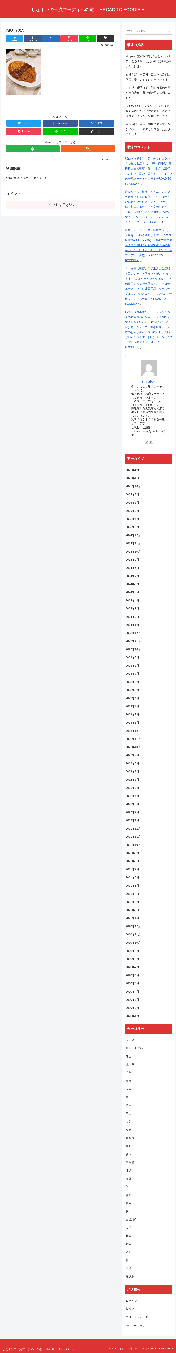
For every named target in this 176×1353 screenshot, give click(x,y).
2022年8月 (132, 763)
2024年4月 (132, 600)
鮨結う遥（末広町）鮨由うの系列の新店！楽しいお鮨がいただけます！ (148, 77)
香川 (128, 1252)
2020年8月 (132, 959)
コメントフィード (137, 1317)
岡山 (128, 1113)
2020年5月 (132, 983)
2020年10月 (133, 942)
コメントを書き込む (60, 205)
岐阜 (128, 1105)
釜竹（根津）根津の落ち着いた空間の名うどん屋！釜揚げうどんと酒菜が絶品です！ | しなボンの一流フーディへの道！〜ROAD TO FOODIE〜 (148, 212)
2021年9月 (132, 853)
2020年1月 (132, 1016)
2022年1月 (132, 820)
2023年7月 (132, 673)
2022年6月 (132, 779)
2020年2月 (132, 1007)
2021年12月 (133, 828)
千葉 (128, 1072)
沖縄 (128, 1170)
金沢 (128, 1227)
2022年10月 (133, 747)
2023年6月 (132, 681)
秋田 (128, 1211)
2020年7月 (132, 967)
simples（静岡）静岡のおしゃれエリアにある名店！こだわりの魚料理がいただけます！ (149, 61)
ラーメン (131, 1040)
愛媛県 (130, 1138)
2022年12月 (133, 730)
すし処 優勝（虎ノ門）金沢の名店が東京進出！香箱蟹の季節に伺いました (148, 92)
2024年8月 (132, 567)
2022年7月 (132, 771)
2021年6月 (132, 877)
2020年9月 (132, 950)
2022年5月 (132, 787)
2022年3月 (132, 804)
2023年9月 (132, 657)
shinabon (149, 381)
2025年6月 (132, 502)
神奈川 (130, 1195)
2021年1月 (132, 918)
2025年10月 (133, 486)
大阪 (128, 1089)
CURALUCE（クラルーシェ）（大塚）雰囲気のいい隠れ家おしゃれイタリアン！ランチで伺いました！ (148, 111)
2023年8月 (132, 665)
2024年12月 (133, 535)
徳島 (128, 1129)
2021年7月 (132, 869)
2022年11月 (133, 739)
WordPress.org (135, 1325)
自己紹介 (131, 1219)
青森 (128, 1244)
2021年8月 (132, 861)
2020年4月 (132, 991)
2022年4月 (132, 796)
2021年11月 (133, 836)
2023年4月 (132, 698)
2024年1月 (132, 624)
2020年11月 (133, 934)
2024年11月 (133, 543)
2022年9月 (132, 755)
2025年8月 (132, 494)
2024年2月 (132, 616)
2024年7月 (132, 576)
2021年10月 (133, 845)
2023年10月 (133, 649)
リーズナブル (134, 1048)
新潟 (128, 1154)
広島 (128, 1121)
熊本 (128, 1186)
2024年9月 (132, 559)
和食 (130, 1080)
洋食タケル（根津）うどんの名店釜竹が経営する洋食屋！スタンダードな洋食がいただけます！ (147, 196)
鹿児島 (130, 1276)
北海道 (130, 1064)
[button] (169, 31)
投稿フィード (134, 1308)
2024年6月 (132, 584)
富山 (128, 1097)
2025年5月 (132, 510)
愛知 (128, 1146)
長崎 (128, 1235)
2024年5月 (132, 592)
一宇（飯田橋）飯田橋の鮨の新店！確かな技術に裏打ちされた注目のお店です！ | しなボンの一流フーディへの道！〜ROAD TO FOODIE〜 (148, 173)
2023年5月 (132, 690)
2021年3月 (132, 901)
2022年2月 (132, 812)
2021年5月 (132, 885)
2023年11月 (133, 641)
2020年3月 (132, 999)
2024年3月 (132, 608)
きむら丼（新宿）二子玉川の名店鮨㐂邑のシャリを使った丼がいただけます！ (147, 273)
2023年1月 (132, 722)
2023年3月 (132, 706)
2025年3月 (132, 527)
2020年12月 (133, 926)
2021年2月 (132, 910)
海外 (128, 1178)
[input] (148, 31)
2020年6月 (132, 975)
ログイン (131, 1300)
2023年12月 (133, 633)
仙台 (128, 1056)
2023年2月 (132, 714)
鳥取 (128, 1268)
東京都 (130, 1162)
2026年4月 (132, 470)
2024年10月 (133, 551)
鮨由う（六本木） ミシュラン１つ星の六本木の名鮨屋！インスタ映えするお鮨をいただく (147, 317)
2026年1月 (132, 478)
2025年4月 (132, 518)
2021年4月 (132, 893)
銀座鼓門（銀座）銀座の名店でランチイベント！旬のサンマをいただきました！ (148, 129)
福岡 (128, 1203)
